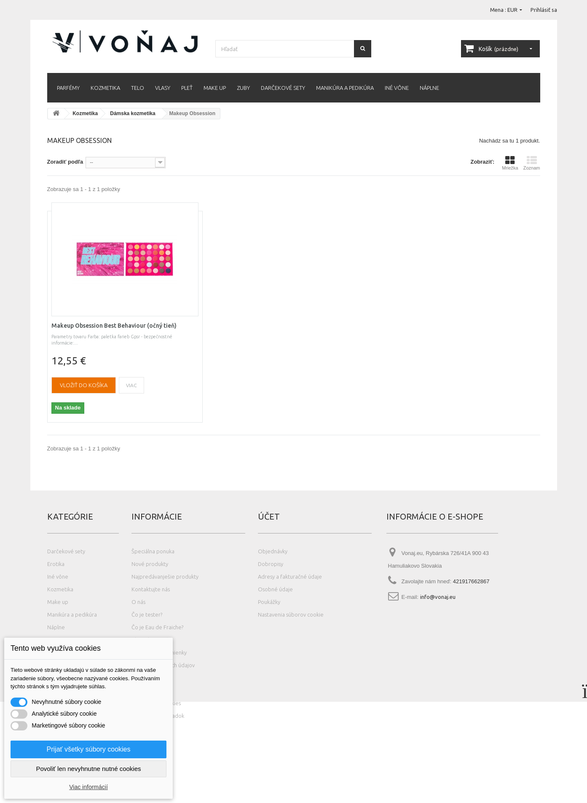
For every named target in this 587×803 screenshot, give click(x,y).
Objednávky (272, 551)
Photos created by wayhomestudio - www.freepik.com (95, 799)
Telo (137, 88)
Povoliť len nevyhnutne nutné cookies (88, 768)
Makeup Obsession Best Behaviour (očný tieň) (114, 325)
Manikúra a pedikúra (345, 88)
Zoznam (531, 162)
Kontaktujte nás (150, 589)
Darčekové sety (283, 88)
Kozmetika (105, 88)
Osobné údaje (275, 589)
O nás (138, 602)
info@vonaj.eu (438, 597)
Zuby (243, 88)
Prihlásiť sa (544, 10)
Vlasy (162, 88)
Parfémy (68, 88)
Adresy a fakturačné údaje (290, 576)
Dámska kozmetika (132, 113)
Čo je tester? (146, 614)
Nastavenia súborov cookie (291, 614)
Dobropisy (270, 564)
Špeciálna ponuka (152, 551)
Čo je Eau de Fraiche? (157, 627)
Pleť (187, 88)
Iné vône (397, 88)
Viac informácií (88, 787)
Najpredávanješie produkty (164, 576)
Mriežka (510, 162)
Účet (269, 516)
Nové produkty (149, 564)
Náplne (429, 88)
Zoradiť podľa (65, 162)
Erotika (55, 564)
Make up (215, 88)
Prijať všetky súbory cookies (89, 749)
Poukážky (269, 602)
